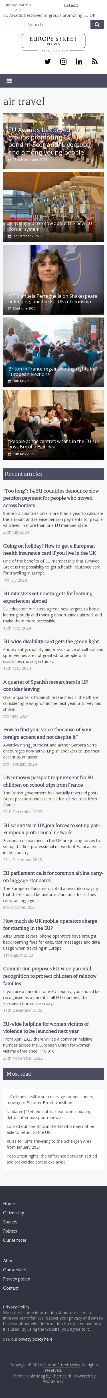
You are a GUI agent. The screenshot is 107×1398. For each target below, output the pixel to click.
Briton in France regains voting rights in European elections (51, 371)
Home (9, 1203)
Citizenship (13, 1212)
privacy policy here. (36, 1338)
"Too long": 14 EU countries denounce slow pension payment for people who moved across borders (51, 497)
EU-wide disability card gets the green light (51, 641)
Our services (15, 1239)
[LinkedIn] (79, 62)
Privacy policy (16, 1278)
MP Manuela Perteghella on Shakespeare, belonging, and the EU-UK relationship (53, 298)
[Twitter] (47, 62)
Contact (11, 1287)
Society (10, 1221)
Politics (10, 1230)
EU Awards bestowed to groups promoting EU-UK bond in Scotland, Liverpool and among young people (48, 140)
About (9, 1260)
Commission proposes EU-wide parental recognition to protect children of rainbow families (49, 975)
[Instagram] (63, 62)
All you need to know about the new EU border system (50, 225)
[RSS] (95, 62)
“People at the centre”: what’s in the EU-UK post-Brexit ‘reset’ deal (53, 443)
